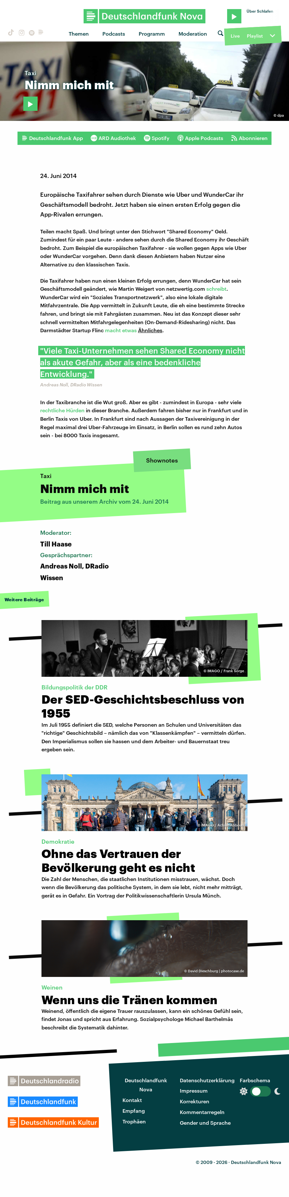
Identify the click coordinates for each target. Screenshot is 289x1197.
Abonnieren (249, 138)
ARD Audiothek (113, 138)
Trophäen (134, 1121)
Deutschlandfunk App (52, 138)
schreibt (216, 289)
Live (235, 36)
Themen (79, 33)
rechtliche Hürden (62, 410)
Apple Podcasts (200, 138)
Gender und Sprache (205, 1123)
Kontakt (132, 1100)
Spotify (156, 138)
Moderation (193, 33)
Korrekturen (194, 1101)
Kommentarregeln (202, 1112)
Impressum (194, 1090)
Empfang (133, 1111)
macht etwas (121, 330)
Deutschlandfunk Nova (146, 1085)
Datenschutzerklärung (207, 1080)
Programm (152, 33)
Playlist (255, 36)
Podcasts (113, 33)
